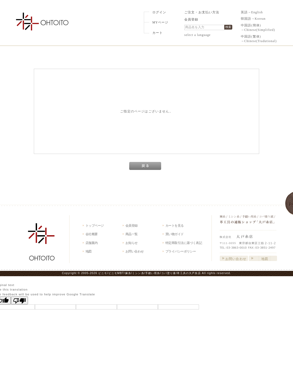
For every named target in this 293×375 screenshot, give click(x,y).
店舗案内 (92, 242)
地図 (89, 251)
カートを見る (174, 225)
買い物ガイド (174, 234)
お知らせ (131, 242)
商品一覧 (131, 234)
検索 (228, 26)
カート (157, 33)
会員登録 (191, 19)
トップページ (95, 225)
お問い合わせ (134, 251)
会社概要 (92, 234)
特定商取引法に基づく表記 (183, 242)
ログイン (159, 12)
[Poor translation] (19, 300)
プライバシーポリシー (180, 251)
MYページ (160, 22)
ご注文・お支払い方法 (201, 12)
